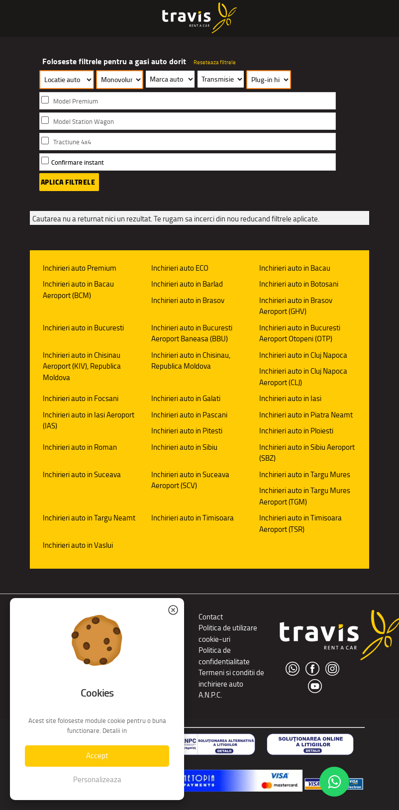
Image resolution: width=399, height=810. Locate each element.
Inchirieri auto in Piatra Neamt (306, 414)
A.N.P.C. (210, 695)
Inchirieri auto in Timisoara (192, 517)
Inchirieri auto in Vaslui (78, 545)
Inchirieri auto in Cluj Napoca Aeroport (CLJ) (303, 377)
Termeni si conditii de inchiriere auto (231, 678)
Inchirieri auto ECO (179, 268)
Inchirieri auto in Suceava (82, 474)
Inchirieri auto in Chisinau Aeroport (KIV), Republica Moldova (82, 366)
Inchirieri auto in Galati (185, 398)
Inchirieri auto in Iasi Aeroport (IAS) (88, 420)
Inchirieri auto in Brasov (187, 300)
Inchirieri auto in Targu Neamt (89, 517)
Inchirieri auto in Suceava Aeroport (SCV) (190, 480)
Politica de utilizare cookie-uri (228, 633)
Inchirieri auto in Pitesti (186, 430)
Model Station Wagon (83, 121)
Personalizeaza (97, 779)
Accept (97, 755)
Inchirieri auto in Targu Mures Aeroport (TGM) (304, 496)
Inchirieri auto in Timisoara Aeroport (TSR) (300, 523)
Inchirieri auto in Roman (80, 447)
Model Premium (75, 101)
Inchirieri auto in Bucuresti (83, 327)
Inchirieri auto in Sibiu (184, 447)
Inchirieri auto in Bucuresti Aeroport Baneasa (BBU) (191, 333)
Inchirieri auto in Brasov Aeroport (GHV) (295, 306)
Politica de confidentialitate (224, 656)
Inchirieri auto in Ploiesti (296, 430)
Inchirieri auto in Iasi (290, 398)
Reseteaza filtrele (215, 62)
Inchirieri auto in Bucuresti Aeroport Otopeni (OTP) (299, 333)
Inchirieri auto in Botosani (298, 284)
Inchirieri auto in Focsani (80, 398)
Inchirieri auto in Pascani (189, 414)
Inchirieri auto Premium (79, 268)
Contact (211, 616)
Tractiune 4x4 (72, 142)
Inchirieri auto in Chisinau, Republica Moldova (190, 361)
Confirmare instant (77, 162)
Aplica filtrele (68, 182)
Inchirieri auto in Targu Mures (304, 474)
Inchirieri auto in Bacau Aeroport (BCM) (78, 290)
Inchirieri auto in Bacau (294, 268)
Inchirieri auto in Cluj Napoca (303, 355)
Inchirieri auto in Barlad (187, 284)
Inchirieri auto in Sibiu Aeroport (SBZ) (307, 453)
